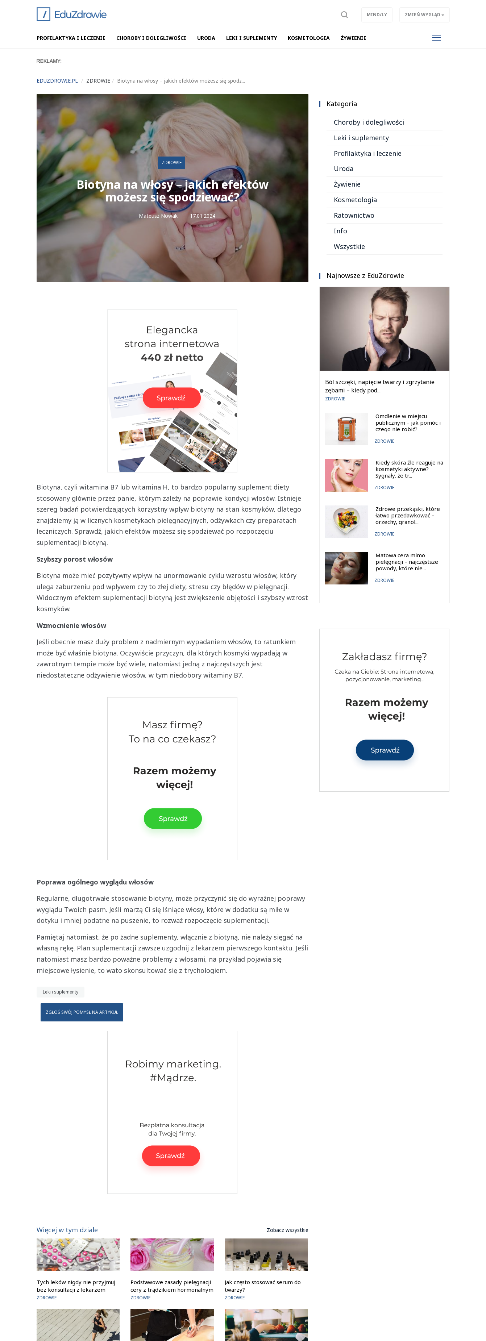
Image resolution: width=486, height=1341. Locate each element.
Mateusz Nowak (158, 215)
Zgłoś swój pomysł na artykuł (82, 1012)
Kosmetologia (355, 199)
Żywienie (347, 184)
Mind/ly (377, 15)
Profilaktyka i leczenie (368, 153)
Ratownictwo (354, 215)
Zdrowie (172, 162)
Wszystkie (349, 246)
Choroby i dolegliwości (369, 122)
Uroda (343, 168)
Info (340, 230)
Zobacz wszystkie (287, 1230)
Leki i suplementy (60, 992)
